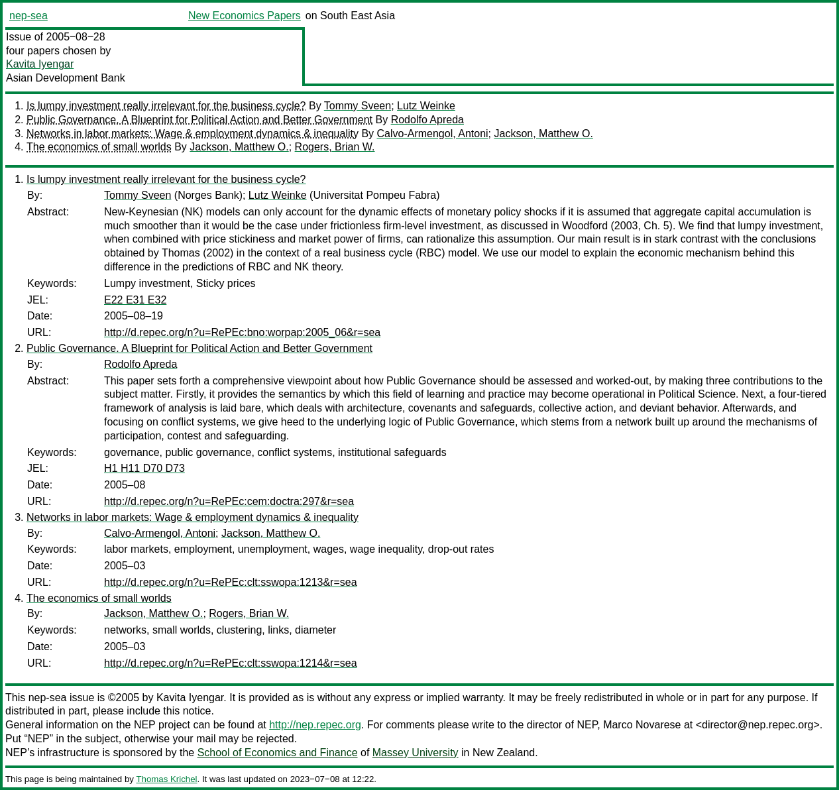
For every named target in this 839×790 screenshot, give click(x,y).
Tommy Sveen (357, 105)
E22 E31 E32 (135, 300)
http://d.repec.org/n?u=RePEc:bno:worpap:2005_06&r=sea (242, 332)
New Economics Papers (244, 15)
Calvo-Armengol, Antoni (432, 133)
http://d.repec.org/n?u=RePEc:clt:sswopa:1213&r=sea (230, 582)
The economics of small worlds (99, 146)
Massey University (415, 752)
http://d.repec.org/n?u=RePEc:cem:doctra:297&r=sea (229, 501)
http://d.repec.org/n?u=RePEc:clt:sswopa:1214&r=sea (230, 663)
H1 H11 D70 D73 (144, 468)
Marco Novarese (642, 724)
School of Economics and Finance (277, 752)
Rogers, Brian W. (335, 146)
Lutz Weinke (426, 105)
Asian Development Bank (65, 78)
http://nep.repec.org (315, 724)
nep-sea (28, 15)
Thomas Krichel (166, 779)
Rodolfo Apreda (427, 119)
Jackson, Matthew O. (543, 133)
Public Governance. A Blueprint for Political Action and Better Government (199, 119)
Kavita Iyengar (40, 64)
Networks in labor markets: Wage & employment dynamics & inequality (193, 133)
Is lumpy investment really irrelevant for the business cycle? (166, 105)
